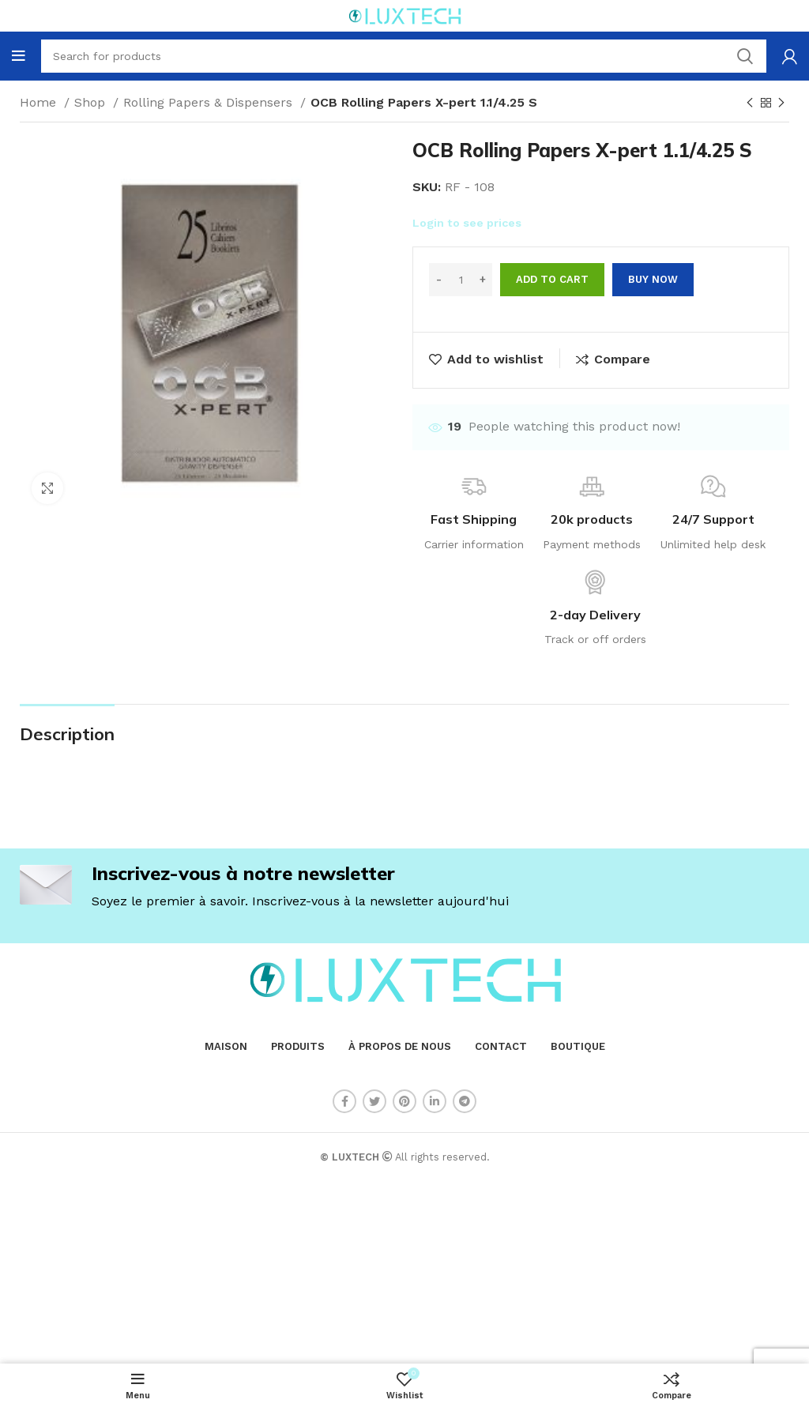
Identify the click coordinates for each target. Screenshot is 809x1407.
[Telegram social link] (464, 1101)
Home (40, 102)
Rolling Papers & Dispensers (209, 102)
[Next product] (781, 103)
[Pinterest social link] (404, 1101)
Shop (91, 102)
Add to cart (552, 279)
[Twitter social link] (374, 1101)
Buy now (653, 279)
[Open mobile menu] (18, 56)
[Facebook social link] (344, 1101)
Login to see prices (466, 222)
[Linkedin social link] (434, 1101)
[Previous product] (750, 103)
